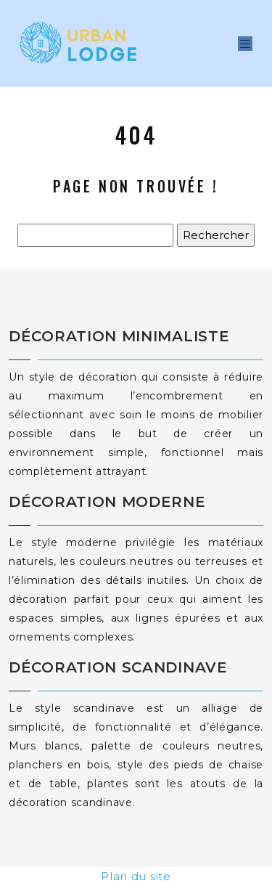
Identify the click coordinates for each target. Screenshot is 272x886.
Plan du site (135, 876)
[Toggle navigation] (245, 43)
